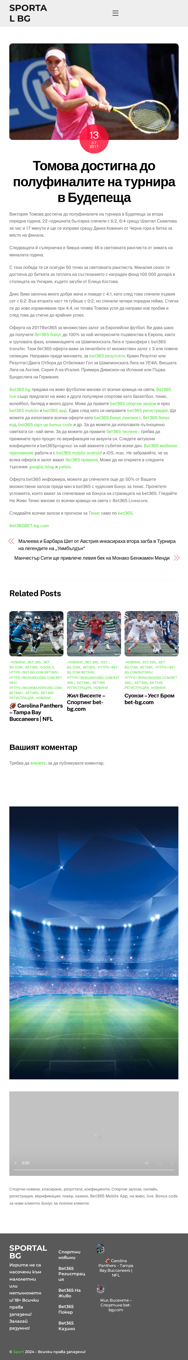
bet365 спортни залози (133, 403)
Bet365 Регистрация (71, 1274)
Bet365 (16, 525)
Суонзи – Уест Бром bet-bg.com (149, 698)
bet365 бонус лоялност (117, 417)
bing (49, 466)
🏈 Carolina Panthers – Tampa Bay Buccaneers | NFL (36, 712)
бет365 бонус (47, 334)
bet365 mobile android (79, 452)
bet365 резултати (107, 355)
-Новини (17, 662)
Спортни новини (69, 1254)
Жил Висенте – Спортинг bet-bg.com (86, 702)
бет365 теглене (121, 431)
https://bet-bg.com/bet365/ (33, 672)
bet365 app (55, 410)
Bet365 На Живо (69, 1293)
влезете (38, 763)
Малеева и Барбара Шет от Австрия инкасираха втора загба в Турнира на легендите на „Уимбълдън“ (97, 544)
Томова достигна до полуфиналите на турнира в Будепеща (94, 181)
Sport (18, 1351)
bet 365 (34, 662)
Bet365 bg (20, 389)
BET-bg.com (36, 525)
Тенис (94, 513)
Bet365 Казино (66, 1326)
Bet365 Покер (66, 1309)
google (36, 466)
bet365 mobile (24, 410)
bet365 (125, 513)
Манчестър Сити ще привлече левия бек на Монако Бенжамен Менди (92, 558)
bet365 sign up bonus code (45, 424)
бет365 (32, 693)
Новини (43, 698)
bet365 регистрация (147, 410)
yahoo (65, 466)
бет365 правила (81, 459)
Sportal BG (28, 13)
